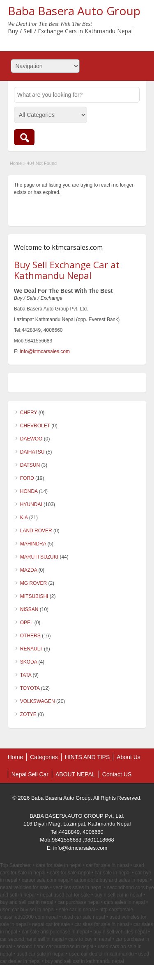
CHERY (28, 412)
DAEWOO (31, 439)
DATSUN (30, 465)
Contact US (117, 774)
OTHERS (30, 636)
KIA (24, 517)
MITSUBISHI (34, 596)
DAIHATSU (32, 452)
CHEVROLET (35, 426)
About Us (128, 757)
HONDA (29, 491)
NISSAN (29, 609)
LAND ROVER (36, 531)
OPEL (26, 622)
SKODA (28, 662)
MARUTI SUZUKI (39, 557)
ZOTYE (28, 714)
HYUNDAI (31, 504)
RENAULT (31, 649)
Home (16, 163)
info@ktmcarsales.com (45, 351)
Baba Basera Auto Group (74, 10)
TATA (25, 675)
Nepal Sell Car (29, 774)
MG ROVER (33, 583)
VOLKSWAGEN (37, 701)
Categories (44, 757)
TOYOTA (30, 688)
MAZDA (28, 570)
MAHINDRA (33, 544)
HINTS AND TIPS (87, 757)
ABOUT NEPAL (75, 774)
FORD (27, 478)
